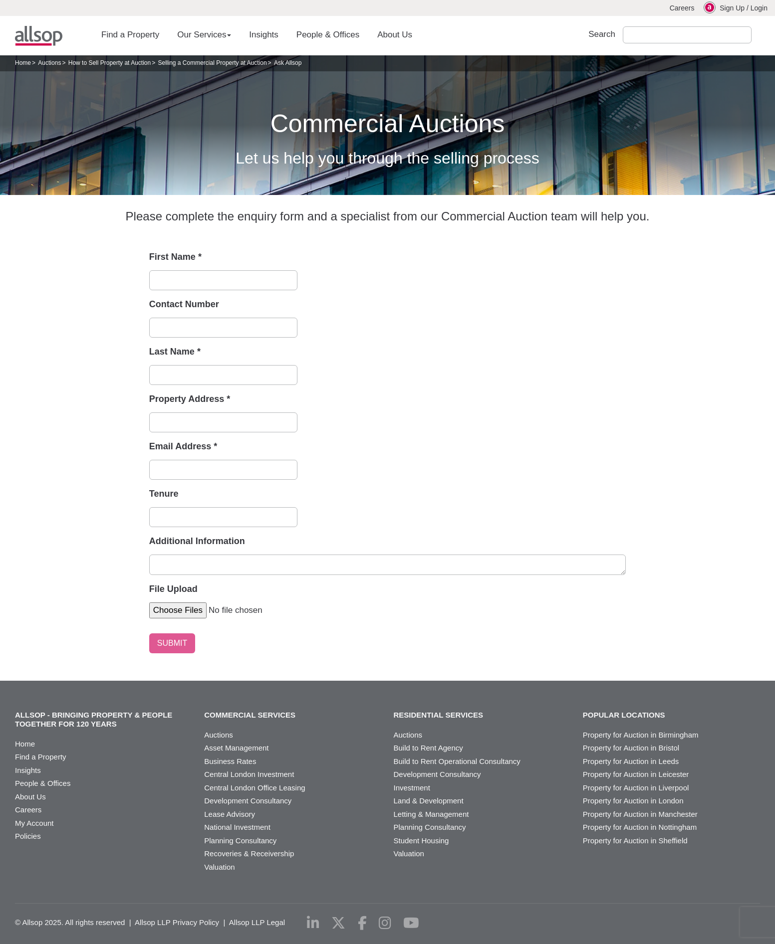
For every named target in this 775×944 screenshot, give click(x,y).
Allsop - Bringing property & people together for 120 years (93, 719)
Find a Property (130, 34)
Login (759, 8)
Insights (263, 34)
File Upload (173, 589)
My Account (34, 823)
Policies (28, 836)
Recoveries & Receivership (249, 853)
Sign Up (732, 8)
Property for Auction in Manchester (640, 814)
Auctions (49, 62)
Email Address (183, 446)
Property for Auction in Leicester (636, 774)
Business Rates (230, 761)
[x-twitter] (338, 923)
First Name (175, 257)
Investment (412, 787)
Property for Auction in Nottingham (640, 827)
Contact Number (184, 304)
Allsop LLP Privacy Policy (177, 922)
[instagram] (385, 923)
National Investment (237, 827)
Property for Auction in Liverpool (636, 787)
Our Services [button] (204, 34)
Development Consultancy (247, 800)
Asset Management (236, 748)
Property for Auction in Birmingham (641, 735)
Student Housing (421, 840)
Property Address (189, 399)
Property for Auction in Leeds (631, 761)
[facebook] (362, 923)
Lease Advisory (229, 814)
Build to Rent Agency (428, 748)
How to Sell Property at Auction (109, 62)
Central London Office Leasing (254, 787)
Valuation (219, 867)
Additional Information (197, 541)
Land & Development (429, 800)
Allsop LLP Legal (257, 922)
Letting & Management (431, 814)
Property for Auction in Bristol (631, 748)
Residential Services (439, 715)
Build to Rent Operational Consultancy (457, 761)
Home (23, 62)
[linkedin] (313, 923)
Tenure (164, 494)
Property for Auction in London (633, 800)
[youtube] (411, 923)
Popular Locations (624, 715)
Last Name (175, 352)
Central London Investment (249, 774)
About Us (394, 34)
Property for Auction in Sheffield (635, 840)
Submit (762, 34)
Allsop (38, 36)
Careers (682, 8)
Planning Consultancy (240, 840)
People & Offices (327, 34)
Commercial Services (249, 715)
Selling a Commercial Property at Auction (212, 62)
